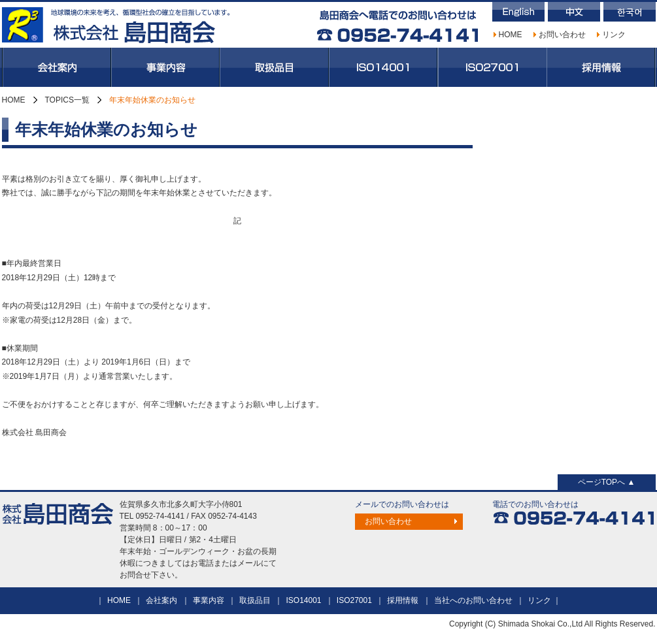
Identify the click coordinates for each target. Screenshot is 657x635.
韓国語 (629, 12)
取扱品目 (274, 67)
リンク (614, 34)
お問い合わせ (562, 34)
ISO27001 (492, 67)
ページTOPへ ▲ (606, 482)
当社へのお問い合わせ (473, 600)
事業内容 (165, 67)
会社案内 (56, 67)
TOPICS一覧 (67, 100)
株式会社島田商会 (116, 24)
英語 (518, 12)
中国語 (574, 12)
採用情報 (601, 67)
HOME (510, 34)
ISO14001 (383, 67)
